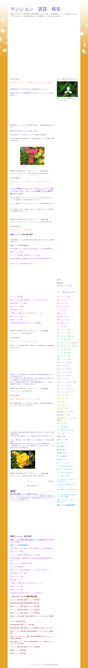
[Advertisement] (44, 29)
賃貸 (43, 173)
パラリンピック (29, 222)
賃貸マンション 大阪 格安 (18, 653)
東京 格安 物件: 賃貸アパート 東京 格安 (22, 624)
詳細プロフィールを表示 (64, 286)
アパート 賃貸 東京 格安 (17, 621)
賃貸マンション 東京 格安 (21, 230)
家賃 (29, 173)
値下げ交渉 (38, 173)
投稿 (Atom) (34, 485)
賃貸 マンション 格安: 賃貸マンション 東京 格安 (25, 606)
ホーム (29, 481)
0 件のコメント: (32, 171)
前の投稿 (50, 481)
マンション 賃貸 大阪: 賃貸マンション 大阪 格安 (25, 647)
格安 (32, 173)
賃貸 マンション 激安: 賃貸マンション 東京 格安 (25, 613)
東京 (50, 222)
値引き (35, 476)
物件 (47, 173)
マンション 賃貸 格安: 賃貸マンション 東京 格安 (25, 609)
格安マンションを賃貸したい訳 (23, 341)
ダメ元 (17, 173)
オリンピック (19, 222)
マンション (23, 173)
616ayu (60, 283)
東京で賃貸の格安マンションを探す (25, 399)
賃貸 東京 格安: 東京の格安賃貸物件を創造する (24, 603)
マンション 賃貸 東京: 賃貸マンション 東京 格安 (25, 600)
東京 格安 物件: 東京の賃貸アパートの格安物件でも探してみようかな (31, 628)
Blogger (55, 664)
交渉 (31, 476)
